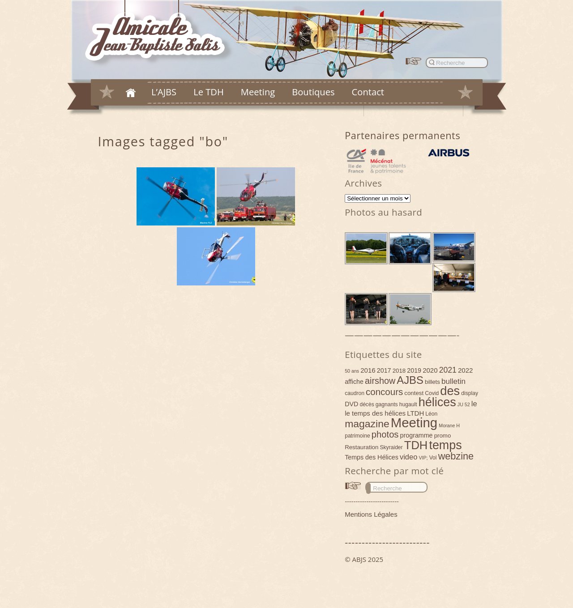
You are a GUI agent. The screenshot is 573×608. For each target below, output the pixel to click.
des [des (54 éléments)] (450, 391)
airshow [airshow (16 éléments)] (380, 381)
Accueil (131, 92)
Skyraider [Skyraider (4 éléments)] (391, 447)
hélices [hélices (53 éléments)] (437, 402)
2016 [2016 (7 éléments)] (367, 370)
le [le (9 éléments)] (474, 404)
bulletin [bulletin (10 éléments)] (453, 381)
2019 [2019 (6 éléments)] (414, 370)
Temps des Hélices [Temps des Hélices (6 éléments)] (371, 457)
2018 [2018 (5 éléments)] (399, 370)
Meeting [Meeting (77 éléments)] (414, 422)
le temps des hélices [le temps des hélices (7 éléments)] (375, 413)
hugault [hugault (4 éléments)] (408, 404)
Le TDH (208, 91)
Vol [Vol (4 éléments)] (433, 458)
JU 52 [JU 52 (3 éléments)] (464, 404)
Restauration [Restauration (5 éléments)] (361, 447)
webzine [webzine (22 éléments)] (456, 456)
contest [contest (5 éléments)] (413, 393)
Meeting (258, 91)
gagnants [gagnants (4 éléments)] (387, 404)
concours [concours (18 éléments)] (384, 392)
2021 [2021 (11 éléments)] (448, 370)
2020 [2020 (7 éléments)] (430, 370)
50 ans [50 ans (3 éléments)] (352, 371)
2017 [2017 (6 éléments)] (384, 370)
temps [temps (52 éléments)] (445, 445)
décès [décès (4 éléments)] (366, 404)
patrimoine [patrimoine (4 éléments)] (357, 436)
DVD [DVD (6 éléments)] (351, 404)
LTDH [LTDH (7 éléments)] (415, 413)
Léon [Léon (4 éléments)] (431, 414)
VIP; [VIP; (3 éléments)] (423, 457)
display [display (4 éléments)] (469, 393)
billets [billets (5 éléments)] (432, 381)
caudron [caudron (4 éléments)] (354, 393)
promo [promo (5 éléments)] (442, 435)
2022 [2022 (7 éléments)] (465, 370)
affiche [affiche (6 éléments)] (354, 381)
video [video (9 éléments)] (408, 457)
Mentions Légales (371, 514)
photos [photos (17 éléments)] (385, 434)
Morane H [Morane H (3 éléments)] (449, 425)
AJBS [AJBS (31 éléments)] (410, 380)
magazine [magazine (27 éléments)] (367, 423)
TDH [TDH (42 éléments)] (416, 445)
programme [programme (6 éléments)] (416, 435)
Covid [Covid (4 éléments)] (432, 393)
